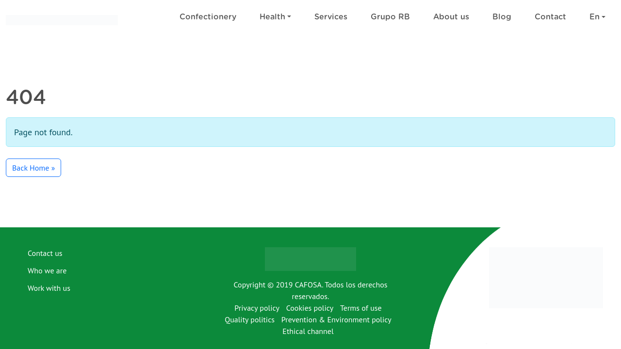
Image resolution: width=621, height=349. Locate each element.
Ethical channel (307, 331)
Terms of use (361, 308)
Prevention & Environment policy (336, 319)
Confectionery (208, 17)
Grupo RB (390, 17)
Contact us (45, 253)
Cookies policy (310, 308)
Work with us (49, 288)
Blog (501, 17)
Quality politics (250, 319)
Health (272, 17)
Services (330, 17)
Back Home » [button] (33, 168)
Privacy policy (256, 308)
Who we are (47, 270)
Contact (550, 17)
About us (451, 17)
